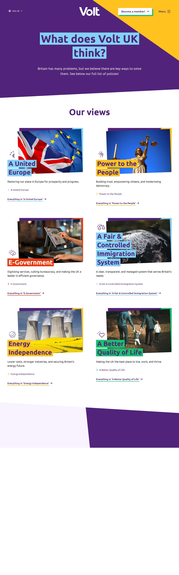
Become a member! (135, 11)
